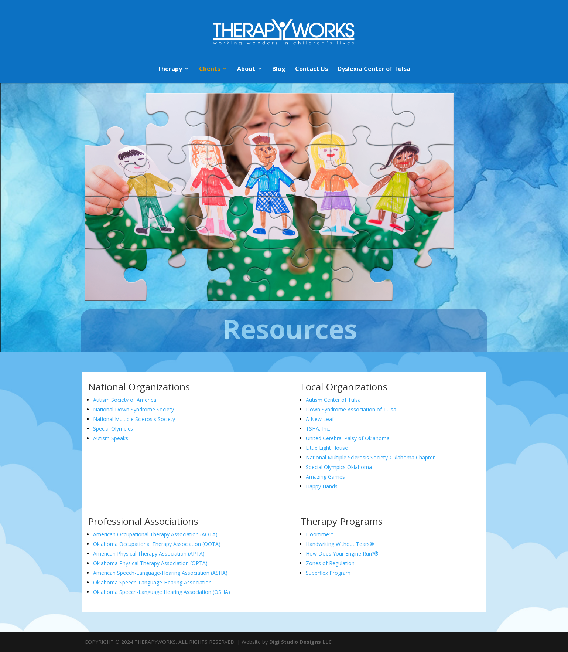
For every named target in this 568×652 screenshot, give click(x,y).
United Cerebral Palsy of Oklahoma (348, 438)
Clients (209, 69)
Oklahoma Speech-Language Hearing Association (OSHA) (161, 591)
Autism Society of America (124, 399)
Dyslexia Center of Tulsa (374, 69)
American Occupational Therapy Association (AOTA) (155, 534)
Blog (278, 69)
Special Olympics (113, 428)
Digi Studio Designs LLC (300, 641)
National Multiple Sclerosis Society (134, 418)
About (246, 69)
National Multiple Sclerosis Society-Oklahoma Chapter (370, 457)
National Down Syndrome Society (133, 409)
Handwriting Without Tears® (340, 543)
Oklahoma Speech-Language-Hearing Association (153, 582)
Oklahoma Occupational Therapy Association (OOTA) (156, 543)
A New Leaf (320, 418)
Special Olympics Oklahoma (339, 467)
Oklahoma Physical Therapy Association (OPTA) (150, 563)
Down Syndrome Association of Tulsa (351, 409)
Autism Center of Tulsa (333, 399)
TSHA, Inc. (318, 428)
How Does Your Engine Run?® (342, 553)
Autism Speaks (110, 438)
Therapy (169, 69)
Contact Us (311, 69)
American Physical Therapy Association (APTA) (149, 553)
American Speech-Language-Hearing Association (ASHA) (160, 572)
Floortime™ (319, 534)
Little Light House (327, 447)
